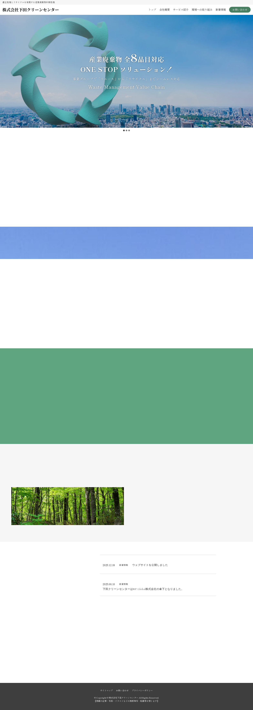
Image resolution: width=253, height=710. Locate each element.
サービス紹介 (180, 9)
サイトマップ (106, 690)
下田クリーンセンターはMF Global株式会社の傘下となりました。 (143, 589)
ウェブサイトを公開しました (150, 565)
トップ (152, 9)
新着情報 (221, 9)
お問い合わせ (239, 9)
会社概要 (164, 9)
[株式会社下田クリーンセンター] (30, 10)
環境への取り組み (202, 9)
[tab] (124, 130)
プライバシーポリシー (142, 690)
